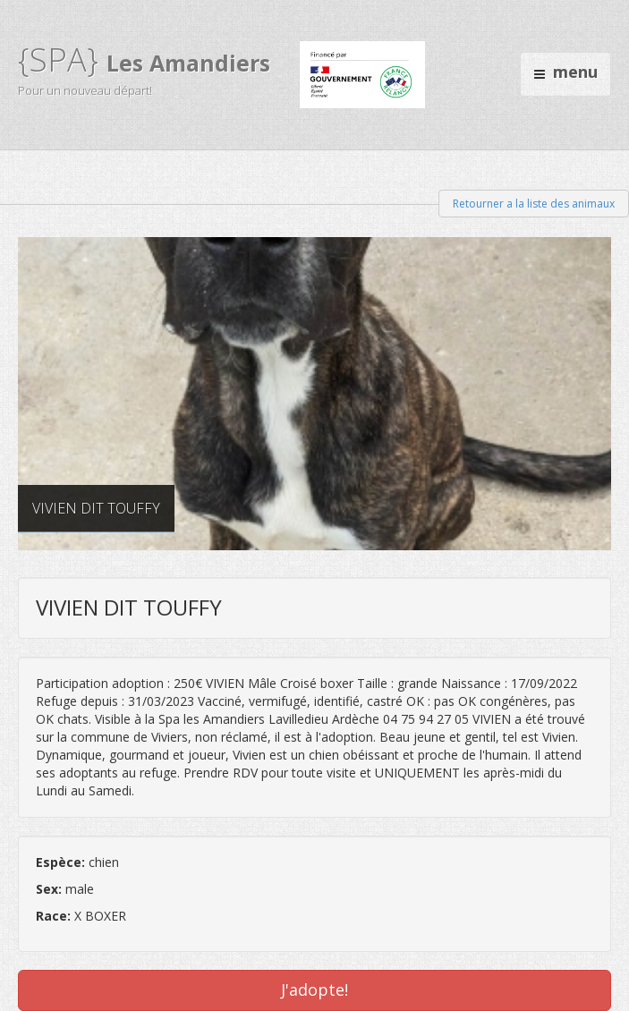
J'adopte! (314, 989)
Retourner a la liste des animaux (534, 203)
